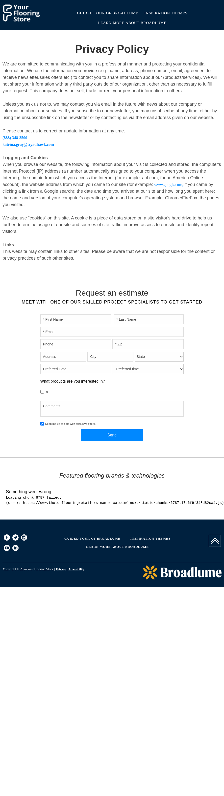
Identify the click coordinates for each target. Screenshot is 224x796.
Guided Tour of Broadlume (107, 13)
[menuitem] (7, 538)
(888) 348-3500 (14, 138)
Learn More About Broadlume (132, 23)
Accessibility (76, 569)
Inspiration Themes (165, 13)
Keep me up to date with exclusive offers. (70, 423)
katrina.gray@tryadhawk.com (28, 144)
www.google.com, (169, 185)
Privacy (61, 569)
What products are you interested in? (72, 381)
